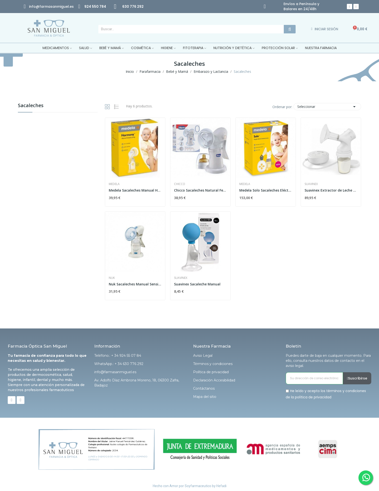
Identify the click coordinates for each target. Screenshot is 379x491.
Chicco (179, 184)
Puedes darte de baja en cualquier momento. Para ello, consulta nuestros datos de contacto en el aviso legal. (328, 360)
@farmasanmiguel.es (55, 6)
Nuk (112, 277)
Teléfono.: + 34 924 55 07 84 (117, 355)
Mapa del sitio (204, 396)
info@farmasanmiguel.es (115, 372)
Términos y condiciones (213, 364)
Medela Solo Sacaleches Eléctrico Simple (265, 190)
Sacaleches (31, 106)
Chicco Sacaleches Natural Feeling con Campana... (200, 190)
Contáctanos (204, 388)
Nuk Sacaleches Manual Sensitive (135, 284)
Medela (114, 184)
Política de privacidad (211, 372)
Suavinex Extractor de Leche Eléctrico (331, 190)
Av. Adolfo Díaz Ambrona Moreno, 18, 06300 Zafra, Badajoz (136, 382)
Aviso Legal (202, 355)
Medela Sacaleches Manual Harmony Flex (135, 190)
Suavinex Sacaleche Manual (197, 284)
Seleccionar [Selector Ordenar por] (327, 107)
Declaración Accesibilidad (214, 380)
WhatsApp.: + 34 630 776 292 (118, 364)
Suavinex (311, 184)
